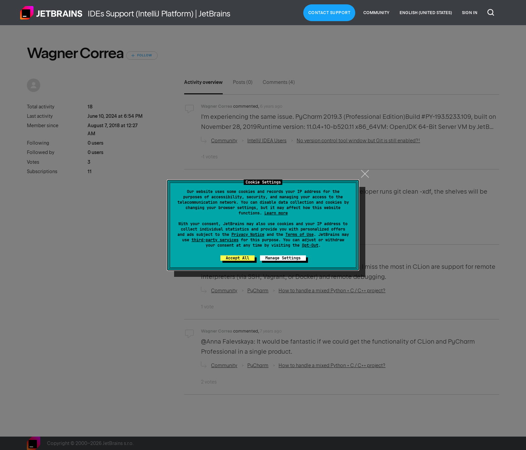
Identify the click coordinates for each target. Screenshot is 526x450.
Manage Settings (283, 258)
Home (51, 12)
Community (376, 12)
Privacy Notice (247, 234)
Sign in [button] (469, 12)
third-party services (215, 240)
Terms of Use (299, 234)
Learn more (276, 213)
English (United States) (426, 12)
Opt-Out (310, 245)
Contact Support (329, 12)
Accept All (237, 258)
